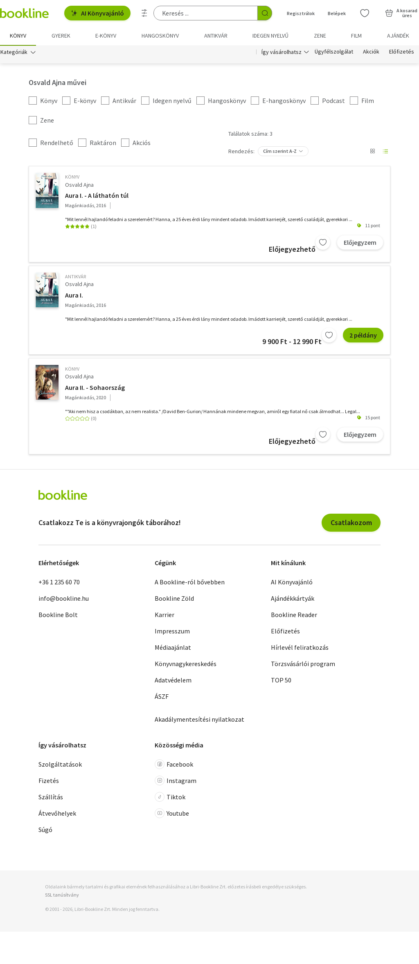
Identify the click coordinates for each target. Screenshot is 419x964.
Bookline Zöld (174, 599)
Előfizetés (401, 52)
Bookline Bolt (58, 615)
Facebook (174, 765)
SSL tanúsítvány (62, 895)
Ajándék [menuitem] (398, 35)
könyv (72, 177)
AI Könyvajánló (97, 13)
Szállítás (50, 798)
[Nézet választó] (372, 152)
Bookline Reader (294, 615)
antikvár (75, 277)
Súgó (45, 830)
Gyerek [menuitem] (61, 35)
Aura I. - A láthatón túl (96, 196)
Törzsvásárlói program (303, 664)
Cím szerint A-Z (280, 152)
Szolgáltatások (60, 765)
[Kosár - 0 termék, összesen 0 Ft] (401, 13)
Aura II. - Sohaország (95, 388)
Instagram (175, 781)
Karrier (164, 615)
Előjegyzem (360, 243)
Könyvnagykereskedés (185, 664)
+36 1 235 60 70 (59, 582)
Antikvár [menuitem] (216, 35)
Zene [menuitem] (320, 35)
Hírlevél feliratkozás (300, 648)
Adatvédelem (173, 680)
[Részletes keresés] (144, 13)
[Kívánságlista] (365, 13)
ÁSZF (162, 697)
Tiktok (170, 798)
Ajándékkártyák (292, 599)
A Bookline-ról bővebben (190, 582)
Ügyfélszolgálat (334, 52)
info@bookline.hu (63, 599)
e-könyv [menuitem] (105, 35)
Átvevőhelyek (57, 814)
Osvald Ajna (79, 185)
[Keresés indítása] (264, 13)
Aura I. (74, 295)
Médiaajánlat (173, 648)
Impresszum (172, 631)
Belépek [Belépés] (337, 13)
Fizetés (48, 781)
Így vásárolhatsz (281, 52)
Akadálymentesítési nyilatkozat (199, 720)
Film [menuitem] (356, 35)
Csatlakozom (351, 523)
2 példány (363, 335)
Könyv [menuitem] (18, 35)
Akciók (371, 52)
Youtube (172, 814)
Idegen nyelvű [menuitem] (270, 35)
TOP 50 (281, 680)
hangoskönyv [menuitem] (160, 35)
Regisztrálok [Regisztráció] (301, 13)
